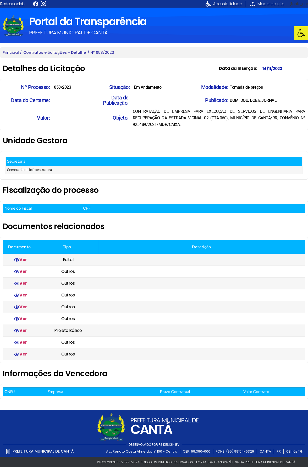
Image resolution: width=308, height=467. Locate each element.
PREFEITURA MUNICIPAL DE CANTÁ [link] (68, 32)
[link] (301, 33)
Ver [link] (23, 260)
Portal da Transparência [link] (87, 21)
